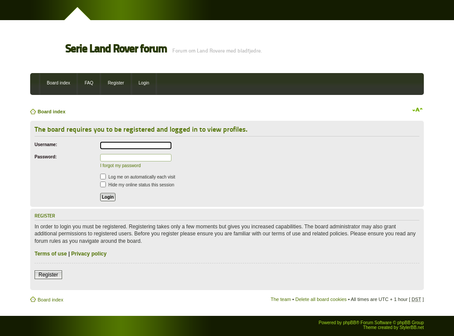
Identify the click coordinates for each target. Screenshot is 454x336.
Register (116, 82)
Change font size (417, 110)
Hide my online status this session (137, 184)
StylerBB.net (411, 327)
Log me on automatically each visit (137, 177)
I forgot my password (120, 165)
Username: (46, 144)
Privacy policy (89, 254)
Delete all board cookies (320, 299)
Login (144, 82)
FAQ (88, 82)
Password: (46, 156)
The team (281, 299)
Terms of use (51, 254)
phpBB (349, 322)
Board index (58, 82)
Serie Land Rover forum (116, 49)
